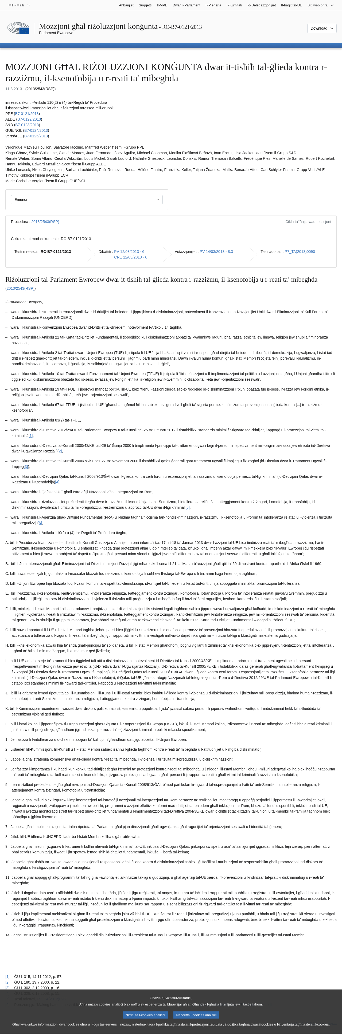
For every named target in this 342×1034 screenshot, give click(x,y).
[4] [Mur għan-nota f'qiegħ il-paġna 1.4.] (57, 482)
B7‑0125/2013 (36, 136)
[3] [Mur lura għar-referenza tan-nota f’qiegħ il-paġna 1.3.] (7, 988)
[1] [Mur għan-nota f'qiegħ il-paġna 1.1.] (31, 436)
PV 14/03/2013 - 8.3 (216, 251)
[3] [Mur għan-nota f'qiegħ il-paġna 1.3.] (26, 466)
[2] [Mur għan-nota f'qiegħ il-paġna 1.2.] (60, 451)
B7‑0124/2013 (36, 130)
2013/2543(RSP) (45, 222)
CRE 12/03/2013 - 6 (130, 257)
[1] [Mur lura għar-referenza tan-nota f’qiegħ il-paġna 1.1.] (7, 977)
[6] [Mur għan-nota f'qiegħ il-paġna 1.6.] (40, 523)
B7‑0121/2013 (27, 114)
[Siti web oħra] (321, 5)
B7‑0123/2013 (27, 125)
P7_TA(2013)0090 (300, 251)
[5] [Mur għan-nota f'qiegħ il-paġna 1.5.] (187, 507)
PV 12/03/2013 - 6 (129, 251)
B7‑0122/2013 (29, 119)
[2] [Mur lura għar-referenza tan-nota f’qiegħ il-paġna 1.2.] (7, 982)
